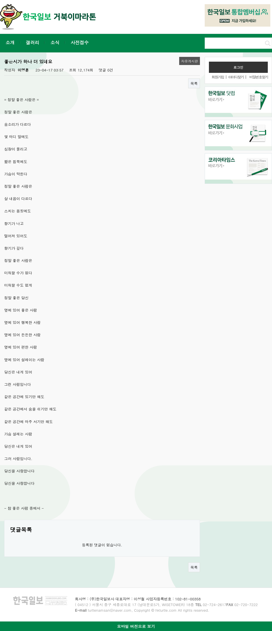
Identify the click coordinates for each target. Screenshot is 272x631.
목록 (194, 83)
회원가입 (217, 77)
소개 (10, 42)
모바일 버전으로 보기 (136, 626)
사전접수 (80, 42)
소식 (54, 42)
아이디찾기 (236, 77)
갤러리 (32, 42)
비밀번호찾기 (258, 77)
